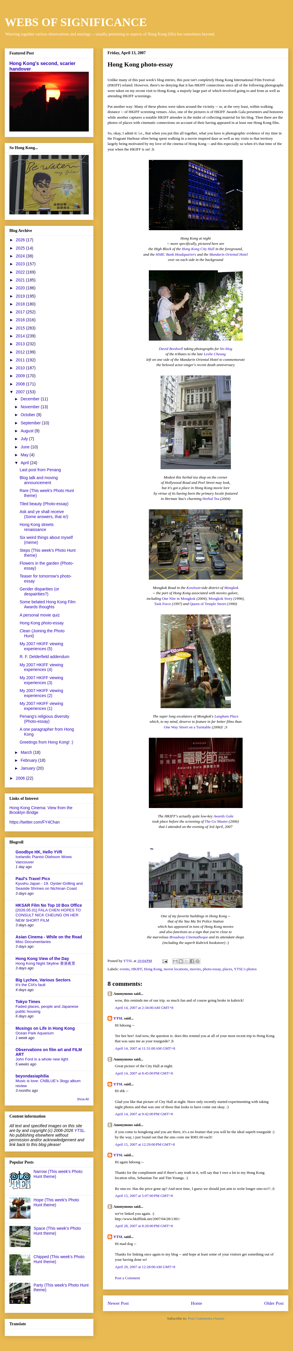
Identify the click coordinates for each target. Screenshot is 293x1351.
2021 (21, 280)
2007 (21, 392)
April (25, 462)
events (125, 969)
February (29, 760)
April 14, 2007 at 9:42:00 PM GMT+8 (144, 1114)
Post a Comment (127, 1278)
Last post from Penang (40, 469)
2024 (21, 256)
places (227, 969)
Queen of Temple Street (208, 604)
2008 (21, 384)
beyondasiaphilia (32, 1076)
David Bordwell (171, 348)
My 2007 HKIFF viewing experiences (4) (41, 667)
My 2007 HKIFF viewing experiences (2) (41, 693)
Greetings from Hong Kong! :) (46, 742)
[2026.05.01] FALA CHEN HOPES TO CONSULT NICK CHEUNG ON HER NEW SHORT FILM (48, 915)
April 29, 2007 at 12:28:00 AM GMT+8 (145, 1267)
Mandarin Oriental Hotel (228, 254)
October (28, 414)
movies (195, 969)
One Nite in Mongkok (178, 598)
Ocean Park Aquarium (35, 1033)
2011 (21, 360)
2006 (21, 778)
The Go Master (216, 821)
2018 (21, 304)
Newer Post (118, 1303)
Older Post (274, 1303)
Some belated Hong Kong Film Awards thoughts (48, 604)
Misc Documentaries (33, 942)
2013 (21, 343)
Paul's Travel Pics (33, 878)
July (25, 438)
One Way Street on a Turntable (187, 727)
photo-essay (212, 969)
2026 (21, 240)
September (31, 423)
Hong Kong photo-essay (42, 623)
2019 (21, 296)
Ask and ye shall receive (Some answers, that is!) (44, 514)
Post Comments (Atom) (206, 1318)
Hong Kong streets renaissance (37, 527)
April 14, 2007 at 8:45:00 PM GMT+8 (144, 1073)
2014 (21, 336)
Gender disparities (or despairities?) (39, 591)
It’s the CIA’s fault (30, 985)
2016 (21, 319)
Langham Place (226, 716)
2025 (21, 248)
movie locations (176, 969)
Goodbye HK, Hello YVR (39, 852)
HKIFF (136, 969)
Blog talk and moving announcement (39, 480)
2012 (21, 352)
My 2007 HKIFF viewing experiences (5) (41, 646)
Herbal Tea (210, 498)
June (25, 447)
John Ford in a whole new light (42, 1059)
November (30, 406)
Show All (83, 1099)
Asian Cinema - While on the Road (49, 937)
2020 (21, 288)
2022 (21, 272)
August (27, 430)
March (27, 752)
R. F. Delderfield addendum (44, 656)
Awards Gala (224, 816)
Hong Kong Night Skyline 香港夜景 (45, 963)
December (30, 399)
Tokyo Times (28, 1001)
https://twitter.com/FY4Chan (34, 822)
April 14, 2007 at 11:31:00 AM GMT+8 (145, 1048)
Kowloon (193, 587)
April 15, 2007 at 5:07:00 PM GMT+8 (144, 1195)
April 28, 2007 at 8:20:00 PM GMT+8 (144, 1226)
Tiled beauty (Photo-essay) (44, 503)
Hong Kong (153, 969)
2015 (21, 328)
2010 (21, 367)
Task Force (162, 604)
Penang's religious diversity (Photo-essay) (44, 719)
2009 (21, 375)
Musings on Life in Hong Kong (45, 1028)
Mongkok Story (221, 598)
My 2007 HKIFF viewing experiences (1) (41, 706)
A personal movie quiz (40, 615)
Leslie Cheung (215, 354)
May (25, 454)
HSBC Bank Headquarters (176, 254)
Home (196, 1303)
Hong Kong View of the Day (42, 958)
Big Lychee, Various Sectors (43, 980)
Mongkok (231, 587)
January (28, 768)
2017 (21, 312)
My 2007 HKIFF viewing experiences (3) (41, 680)
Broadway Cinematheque (188, 937)
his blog (226, 348)
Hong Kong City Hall (198, 249)
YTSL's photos (245, 969)
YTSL (118, 1018)
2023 (21, 264)
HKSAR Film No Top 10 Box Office (49, 905)
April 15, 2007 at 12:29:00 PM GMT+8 (145, 1144)
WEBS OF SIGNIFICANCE (76, 22)
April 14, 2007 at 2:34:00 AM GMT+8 (144, 1007)
